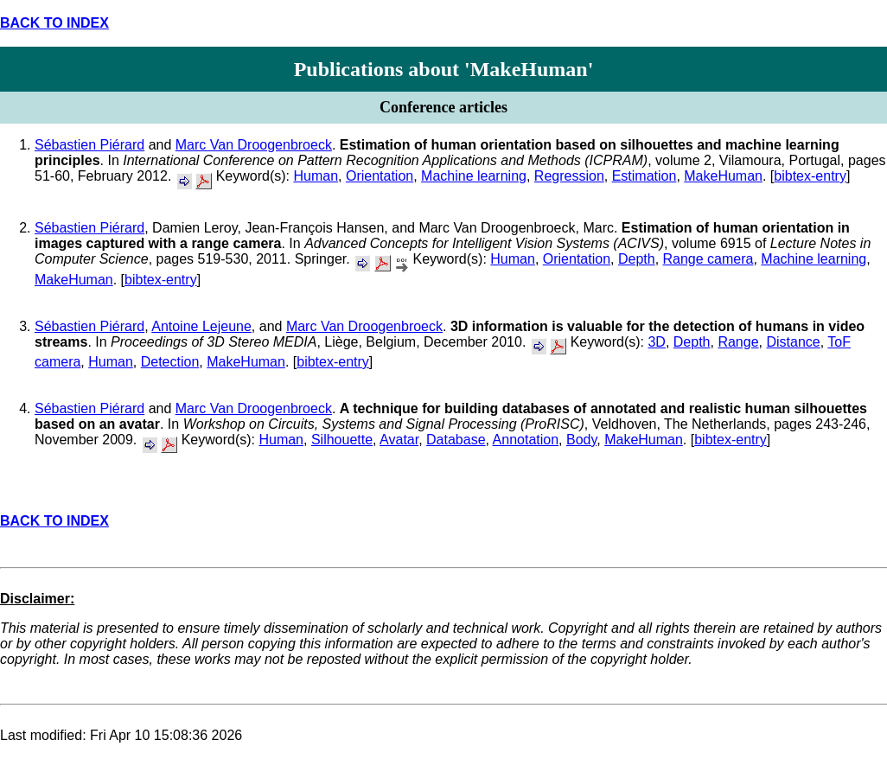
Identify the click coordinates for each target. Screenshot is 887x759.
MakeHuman (723, 176)
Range (738, 342)
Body (581, 439)
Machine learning (473, 176)
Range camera (708, 259)
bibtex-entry (810, 176)
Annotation (526, 439)
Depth (636, 259)
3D (656, 342)
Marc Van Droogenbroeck (253, 144)
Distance (793, 342)
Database (456, 439)
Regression (569, 176)
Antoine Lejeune (201, 326)
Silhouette (342, 439)
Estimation (644, 176)
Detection (170, 361)
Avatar (399, 439)
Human (315, 176)
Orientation (379, 176)
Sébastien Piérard (89, 144)
